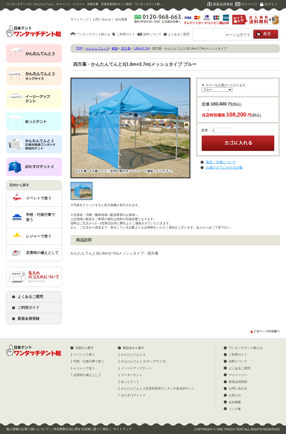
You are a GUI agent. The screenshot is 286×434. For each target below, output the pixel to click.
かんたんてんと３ (133, 354)
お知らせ (235, 395)
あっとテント (130, 381)
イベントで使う (38, 198)
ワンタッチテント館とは (93, 34)
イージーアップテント (136, 368)
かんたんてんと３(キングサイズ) (143, 361)
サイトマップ (79, 19)
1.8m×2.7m (141, 48)
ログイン (271, 4)
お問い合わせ (102, 19)
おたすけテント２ (133, 395)
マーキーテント (131, 375)
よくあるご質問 (178, 34)
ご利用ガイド (126, 34)
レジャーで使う (38, 236)
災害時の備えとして (42, 253)
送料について (152, 34)
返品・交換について (221, 162)
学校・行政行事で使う (40, 217)
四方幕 (125, 48)
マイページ (249, 4)
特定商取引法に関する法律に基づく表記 (81, 429)
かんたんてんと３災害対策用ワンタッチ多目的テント (158, 388)
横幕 (115, 48)
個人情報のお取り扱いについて (27, 429)
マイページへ (238, 375)
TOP (79, 48)
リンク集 (235, 408)
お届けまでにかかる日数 (224, 167)
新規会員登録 (223, 4)
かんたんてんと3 (97, 48)
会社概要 (121, 19)
